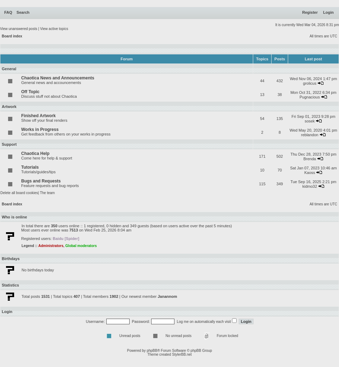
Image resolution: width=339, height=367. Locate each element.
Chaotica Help (35, 153)
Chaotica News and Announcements (57, 78)
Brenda (309, 159)
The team (47, 193)
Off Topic (30, 91)
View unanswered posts (18, 29)
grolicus (309, 83)
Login (328, 12)
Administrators (50, 246)
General (9, 69)
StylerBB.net (182, 354)
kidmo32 (309, 186)
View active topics (54, 29)
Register (310, 12)
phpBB (152, 351)
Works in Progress (40, 129)
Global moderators (81, 246)
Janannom (167, 296)
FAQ (8, 12)
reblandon (310, 135)
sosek (310, 121)
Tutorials (30, 167)
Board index (12, 36)
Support (9, 144)
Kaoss (309, 172)
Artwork (9, 106)
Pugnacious (309, 97)
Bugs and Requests (41, 181)
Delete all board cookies (19, 193)
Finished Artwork (38, 115)
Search (23, 12)
